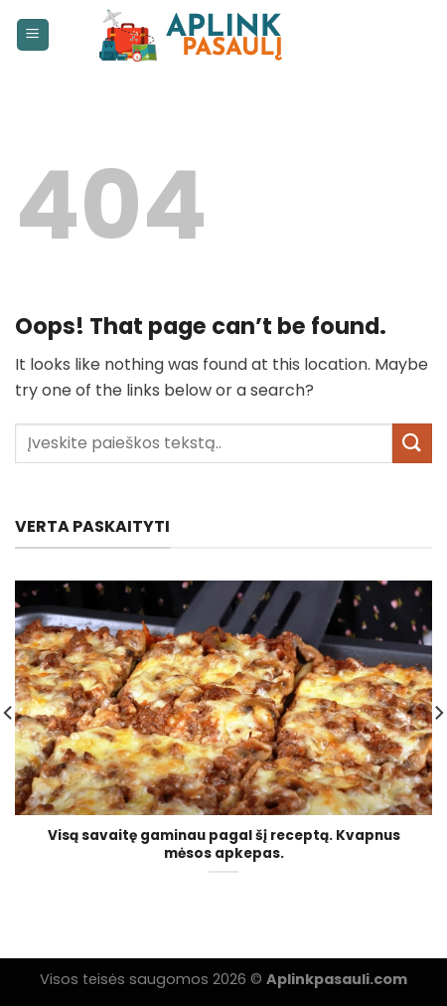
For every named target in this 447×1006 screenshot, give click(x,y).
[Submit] (412, 442)
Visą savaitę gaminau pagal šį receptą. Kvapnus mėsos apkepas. (224, 844)
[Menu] (33, 35)
